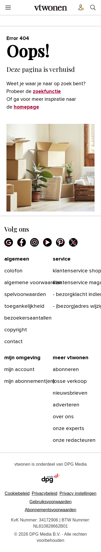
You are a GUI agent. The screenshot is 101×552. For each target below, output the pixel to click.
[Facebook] (21, 242)
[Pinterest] (60, 242)
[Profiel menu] (81, 7)
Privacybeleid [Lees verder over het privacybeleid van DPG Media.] (44, 493)
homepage (26, 107)
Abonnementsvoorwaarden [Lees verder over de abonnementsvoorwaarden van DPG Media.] (50, 509)
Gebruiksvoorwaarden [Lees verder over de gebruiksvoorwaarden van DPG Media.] (50, 501)
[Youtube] (47, 242)
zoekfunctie (47, 91)
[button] (78, 493)
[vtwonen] (50, 7)
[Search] (93, 7)
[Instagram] (34, 242)
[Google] (8, 242)
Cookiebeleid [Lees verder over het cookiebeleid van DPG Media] (17, 493)
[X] (73, 242)
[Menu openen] (8, 7)
